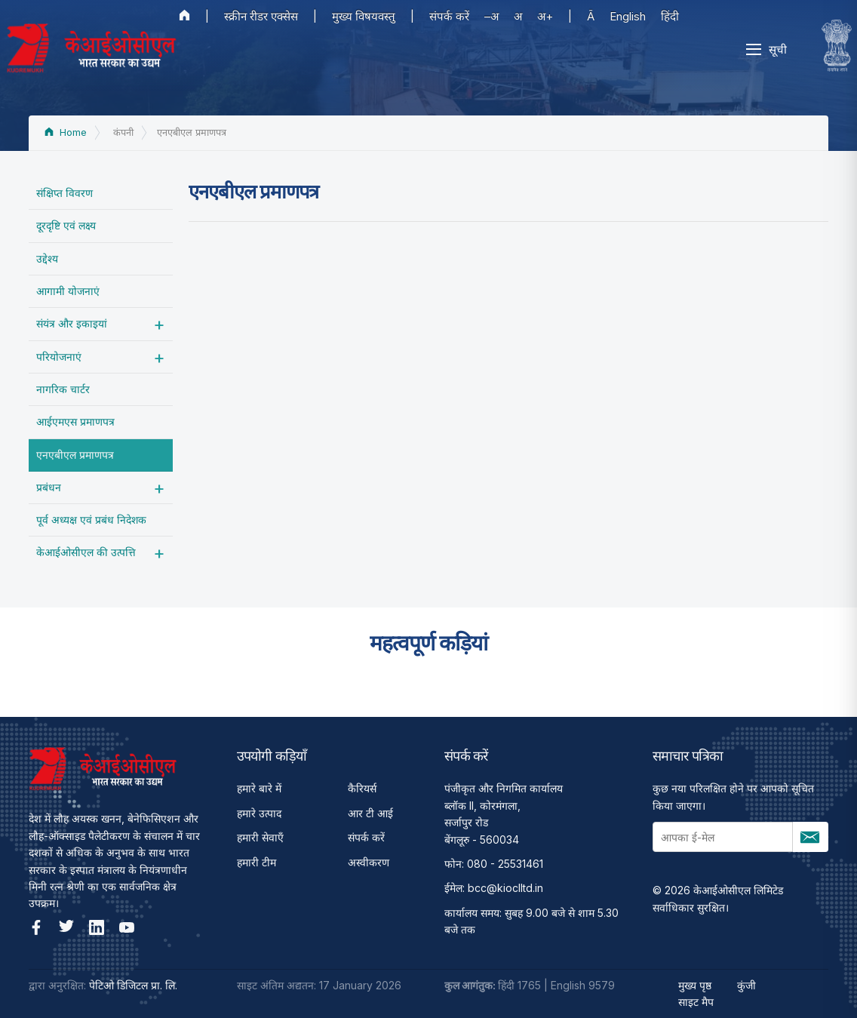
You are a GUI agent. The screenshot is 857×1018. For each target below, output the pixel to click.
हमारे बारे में (259, 788)
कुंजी (746, 985)
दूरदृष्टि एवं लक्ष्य (66, 225)
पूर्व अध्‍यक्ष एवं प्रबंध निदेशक (91, 519)
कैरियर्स (362, 788)
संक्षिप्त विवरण (64, 192)
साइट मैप (696, 1001)
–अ (491, 16)
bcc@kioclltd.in (505, 887)
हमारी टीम (256, 862)
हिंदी (670, 16)
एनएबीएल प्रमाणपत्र (75, 454)
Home (66, 132)
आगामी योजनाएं (68, 290)
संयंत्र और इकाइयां (71, 323)
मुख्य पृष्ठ (694, 985)
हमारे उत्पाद (259, 813)
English (628, 16)
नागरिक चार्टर (63, 389)
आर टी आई (370, 813)
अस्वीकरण (368, 862)
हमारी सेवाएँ (260, 837)
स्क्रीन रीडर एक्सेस (261, 16)
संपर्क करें (449, 16)
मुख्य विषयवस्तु (363, 16)
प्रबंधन (48, 487)
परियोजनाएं (58, 356)
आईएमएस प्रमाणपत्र (75, 421)
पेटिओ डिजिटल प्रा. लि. (133, 985)
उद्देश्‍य (47, 258)
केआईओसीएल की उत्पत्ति (86, 552)
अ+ (545, 16)
